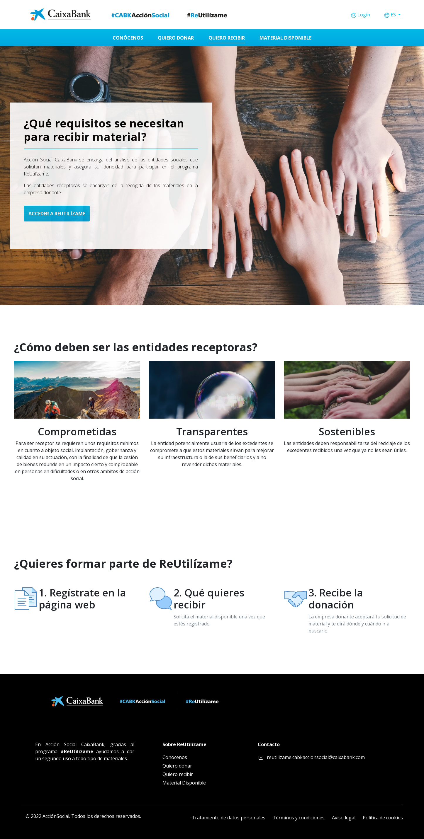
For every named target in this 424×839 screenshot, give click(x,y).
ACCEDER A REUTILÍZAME (56, 213)
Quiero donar (177, 766)
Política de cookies (383, 817)
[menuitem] (128, 37)
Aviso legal (343, 817)
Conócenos (174, 757)
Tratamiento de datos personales (228, 817)
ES (394, 14)
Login (363, 14)
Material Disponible (184, 783)
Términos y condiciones (299, 817)
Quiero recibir (177, 774)
